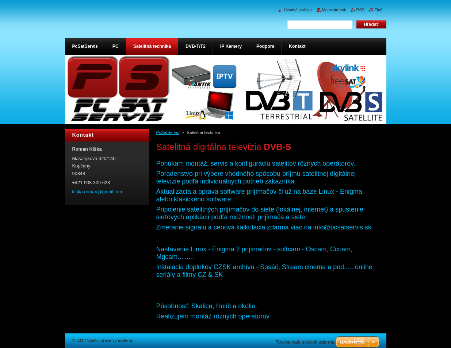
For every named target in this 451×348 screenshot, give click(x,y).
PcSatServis (167, 132)
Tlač (378, 10)
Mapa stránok (334, 10)
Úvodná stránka (298, 10)
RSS (360, 10)
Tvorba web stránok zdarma (305, 342)
